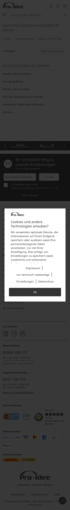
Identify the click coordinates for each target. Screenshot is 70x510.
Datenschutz (46, 281)
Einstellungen (25, 281)
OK (35, 292)
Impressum (33, 268)
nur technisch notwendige (32, 274)
